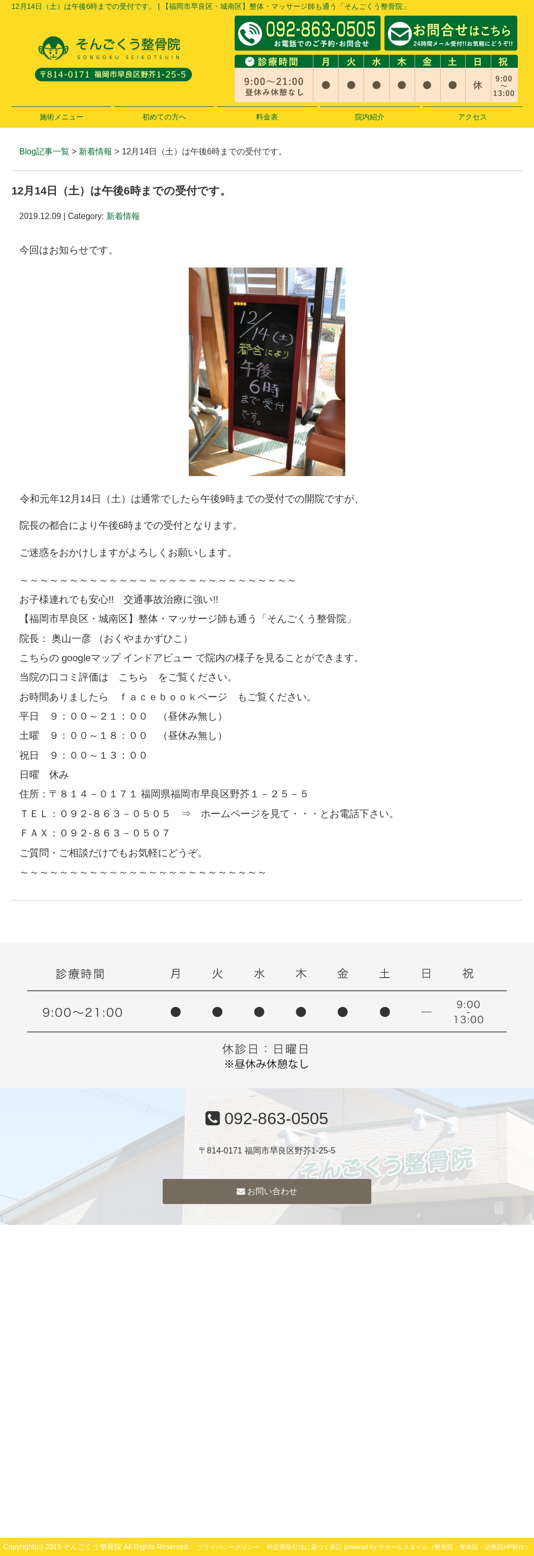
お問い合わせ (267, 1191)
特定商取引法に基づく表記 (304, 1547)
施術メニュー (61, 117)
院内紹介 (369, 117)
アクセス (472, 117)
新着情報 (95, 151)
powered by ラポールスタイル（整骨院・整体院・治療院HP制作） (437, 1547)
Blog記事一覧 (44, 151)
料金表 (267, 117)
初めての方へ (164, 117)
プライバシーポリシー (228, 1547)
